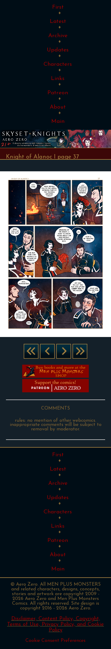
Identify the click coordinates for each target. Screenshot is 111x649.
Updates (58, 50)
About (58, 107)
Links (58, 78)
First (58, 7)
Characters (58, 64)
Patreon (57, 93)
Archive (57, 36)
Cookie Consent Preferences (55, 640)
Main (58, 121)
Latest (58, 21)
